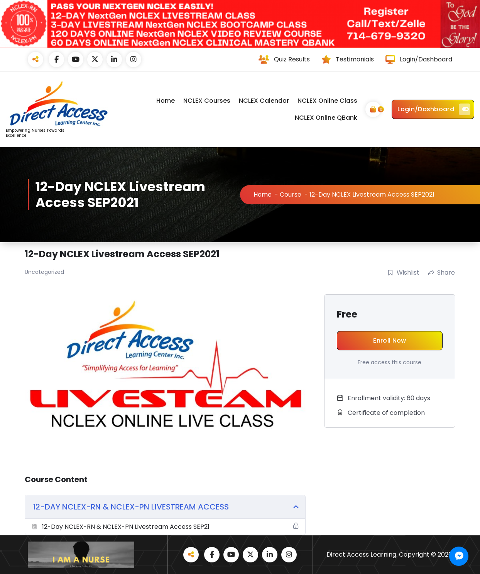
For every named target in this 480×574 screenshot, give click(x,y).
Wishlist (403, 272)
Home (165, 100)
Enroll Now (389, 340)
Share (441, 272)
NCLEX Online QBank (326, 117)
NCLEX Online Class (327, 100)
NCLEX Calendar (264, 100)
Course (290, 194)
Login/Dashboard (433, 109)
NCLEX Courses (206, 100)
